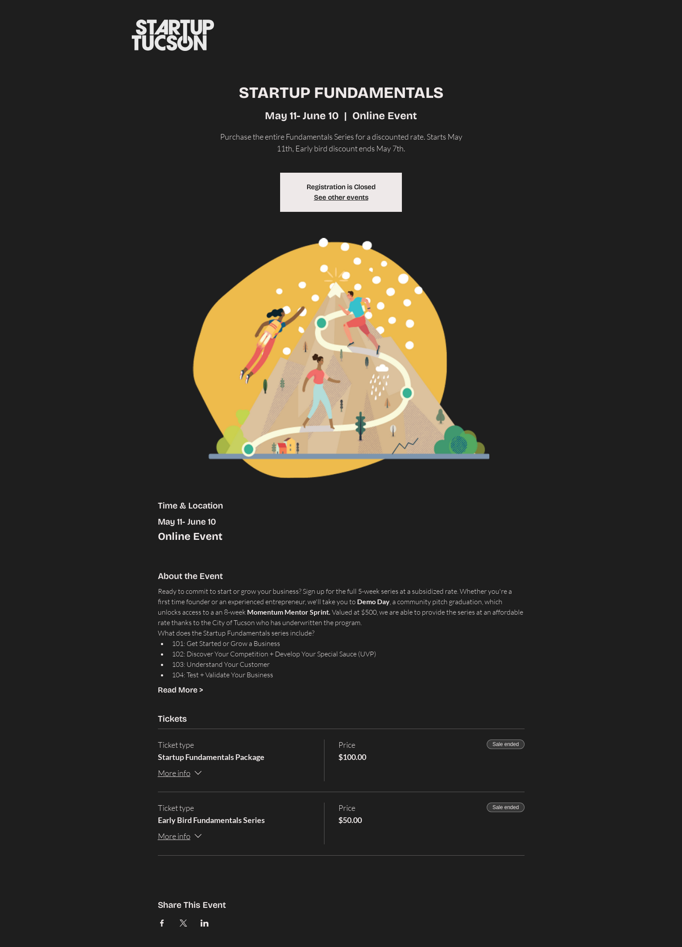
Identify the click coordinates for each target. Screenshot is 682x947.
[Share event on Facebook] (162, 923)
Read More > (180, 690)
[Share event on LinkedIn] (205, 923)
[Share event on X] (183, 923)
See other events (341, 197)
